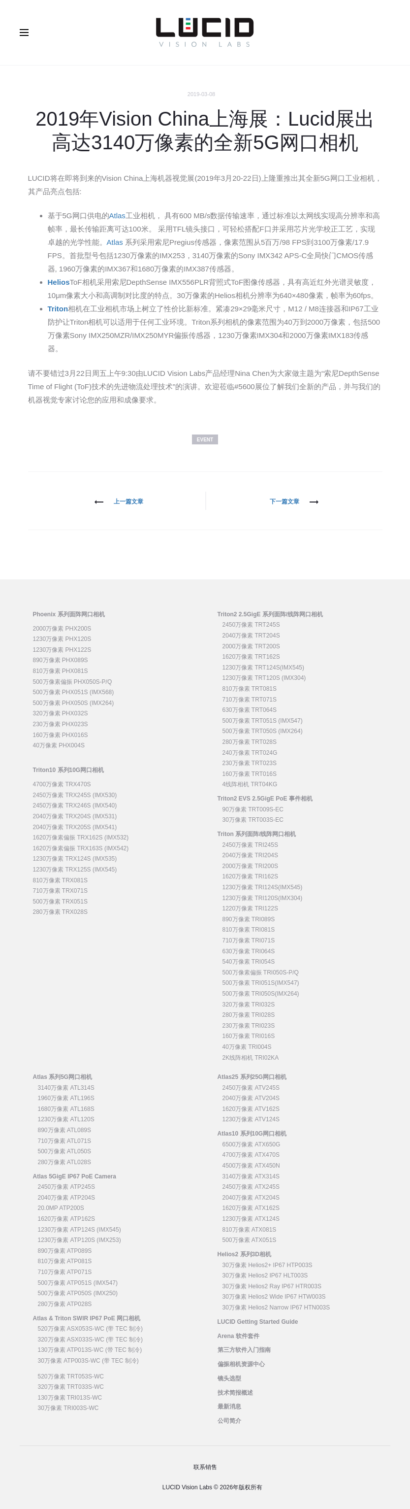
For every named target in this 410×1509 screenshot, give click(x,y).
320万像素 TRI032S (248, 1004)
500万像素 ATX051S (249, 1240)
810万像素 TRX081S (60, 880)
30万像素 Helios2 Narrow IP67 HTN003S (276, 1307)
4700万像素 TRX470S (62, 784)
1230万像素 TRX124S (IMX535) (75, 858)
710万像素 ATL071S (65, 1141)
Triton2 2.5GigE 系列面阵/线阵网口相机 (270, 614)
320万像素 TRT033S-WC (71, 1386)
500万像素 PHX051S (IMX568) (73, 692)
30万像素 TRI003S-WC (68, 1408)
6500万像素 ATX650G (251, 1144)
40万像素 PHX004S (59, 745)
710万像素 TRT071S (249, 699)
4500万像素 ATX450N (251, 1165)
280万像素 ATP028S (65, 1304)
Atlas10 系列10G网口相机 (252, 1133)
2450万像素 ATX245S (251, 1186)
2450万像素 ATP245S (66, 1186)
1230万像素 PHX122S (62, 649)
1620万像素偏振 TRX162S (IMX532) (81, 837)
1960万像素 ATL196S (66, 1098)
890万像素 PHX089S (60, 660)
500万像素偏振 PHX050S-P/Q (72, 681)
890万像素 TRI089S (248, 919)
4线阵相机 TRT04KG (250, 784)
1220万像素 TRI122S (250, 908)
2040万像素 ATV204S (251, 1098)
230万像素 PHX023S (60, 724)
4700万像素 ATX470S (251, 1154)
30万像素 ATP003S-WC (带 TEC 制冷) (88, 1360)
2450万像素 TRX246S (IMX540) (75, 805)
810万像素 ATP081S (65, 1261)
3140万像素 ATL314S (66, 1087)
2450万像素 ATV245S (251, 1087)
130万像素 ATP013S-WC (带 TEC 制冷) (90, 1349)
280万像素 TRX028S (60, 911)
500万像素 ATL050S (65, 1151)
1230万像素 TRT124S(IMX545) (263, 667)
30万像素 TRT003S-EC (253, 819)
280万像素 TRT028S (249, 741)
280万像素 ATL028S (65, 1162)
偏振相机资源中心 (241, 1364)
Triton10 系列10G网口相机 (68, 770)
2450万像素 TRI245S (250, 844)
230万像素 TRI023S (248, 1025)
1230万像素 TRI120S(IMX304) (262, 898)
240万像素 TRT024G (250, 752)
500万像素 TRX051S (60, 901)
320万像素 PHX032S (60, 713)
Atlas (117, 215)
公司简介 (229, 1420)
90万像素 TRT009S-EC (253, 809)
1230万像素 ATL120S (66, 1119)
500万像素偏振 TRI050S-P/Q (260, 972)
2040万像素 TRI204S (250, 855)
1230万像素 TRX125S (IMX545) (75, 869)
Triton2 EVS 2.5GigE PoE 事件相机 (265, 798)
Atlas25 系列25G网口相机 (252, 1076)
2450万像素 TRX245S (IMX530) (75, 795)
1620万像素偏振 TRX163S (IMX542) (81, 848)
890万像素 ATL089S (65, 1130)
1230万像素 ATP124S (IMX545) (79, 1229)
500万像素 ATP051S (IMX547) (78, 1282)
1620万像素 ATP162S (66, 1218)
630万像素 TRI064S (248, 951)
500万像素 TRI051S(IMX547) (260, 982)
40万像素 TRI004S (247, 1046)
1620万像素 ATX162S (251, 1208)
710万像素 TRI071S (248, 940)
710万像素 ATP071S (65, 1272)
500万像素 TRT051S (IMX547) (262, 720)
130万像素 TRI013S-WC (70, 1397)
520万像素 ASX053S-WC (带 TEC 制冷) (90, 1328)
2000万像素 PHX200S (62, 628)
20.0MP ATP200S (61, 1208)
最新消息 (229, 1406)
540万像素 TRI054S (248, 961)
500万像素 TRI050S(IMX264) (260, 993)
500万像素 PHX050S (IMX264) (73, 703)
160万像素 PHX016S (60, 735)
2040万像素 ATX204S (251, 1197)
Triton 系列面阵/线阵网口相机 (257, 834)
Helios (59, 282)
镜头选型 (229, 1378)
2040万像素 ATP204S (66, 1197)
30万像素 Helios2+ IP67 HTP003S (267, 1265)
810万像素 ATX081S (249, 1229)
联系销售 (205, 1467)
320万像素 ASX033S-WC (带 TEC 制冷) (90, 1339)
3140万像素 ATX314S (251, 1176)
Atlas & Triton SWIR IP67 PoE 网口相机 (87, 1318)
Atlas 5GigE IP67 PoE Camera (74, 1176)
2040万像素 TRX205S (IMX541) (75, 827)
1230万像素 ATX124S (251, 1218)
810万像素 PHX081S (60, 671)
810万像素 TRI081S (248, 929)
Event (205, 439)
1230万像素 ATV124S (251, 1119)
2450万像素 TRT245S (251, 624)
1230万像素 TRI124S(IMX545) (262, 887)
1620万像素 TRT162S (251, 656)
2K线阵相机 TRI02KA (250, 1057)
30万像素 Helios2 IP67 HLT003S (265, 1275)
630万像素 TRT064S (249, 709)
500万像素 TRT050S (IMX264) (262, 731)
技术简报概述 (235, 1392)
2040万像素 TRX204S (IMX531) (75, 816)
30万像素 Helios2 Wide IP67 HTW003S (274, 1296)
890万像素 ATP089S (65, 1250)
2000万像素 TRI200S (250, 866)
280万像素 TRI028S (248, 1014)
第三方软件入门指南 (244, 1349)
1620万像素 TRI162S (250, 876)
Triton (58, 308)
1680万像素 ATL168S (66, 1109)
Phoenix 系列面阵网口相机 (69, 614)
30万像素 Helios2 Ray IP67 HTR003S (271, 1286)
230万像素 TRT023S (249, 763)
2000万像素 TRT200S (251, 646)
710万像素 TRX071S (60, 890)
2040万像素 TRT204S (251, 635)
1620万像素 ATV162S (251, 1109)
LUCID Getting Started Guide (258, 1321)
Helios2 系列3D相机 (244, 1254)
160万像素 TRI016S (248, 1036)
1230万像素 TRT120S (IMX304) (264, 677)
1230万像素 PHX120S (62, 639)
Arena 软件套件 (238, 1336)
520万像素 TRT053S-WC (71, 1376)
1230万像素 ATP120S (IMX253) (79, 1240)
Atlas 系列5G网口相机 (63, 1076)
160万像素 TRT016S (249, 774)
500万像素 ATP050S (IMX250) (78, 1293)
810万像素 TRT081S (249, 688)
